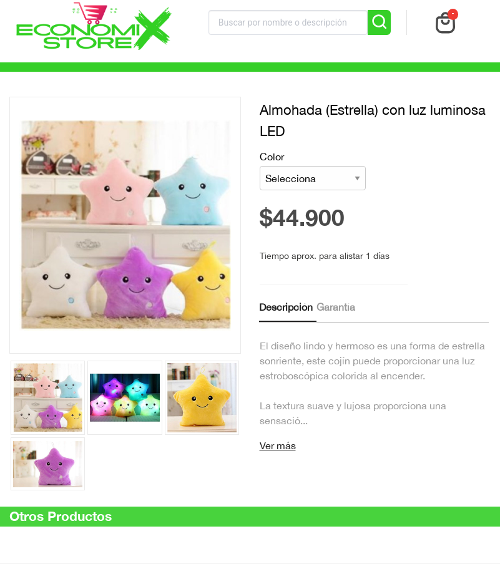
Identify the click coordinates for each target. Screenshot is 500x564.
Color (313, 170)
